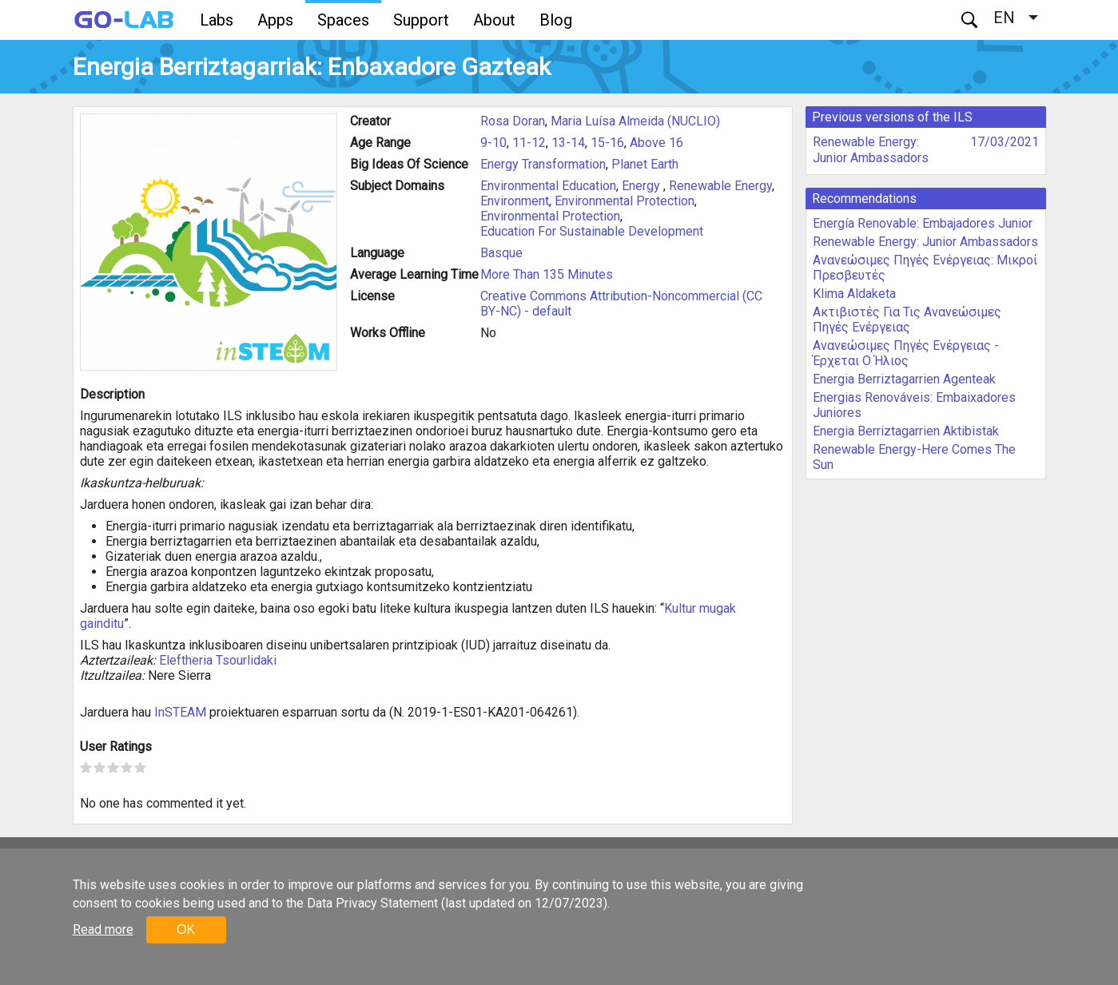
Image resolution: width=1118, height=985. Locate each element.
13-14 (568, 142)
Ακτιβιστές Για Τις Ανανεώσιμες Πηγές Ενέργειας (907, 319)
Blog (555, 20)
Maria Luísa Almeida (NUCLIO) (635, 121)
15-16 (607, 142)
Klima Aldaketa (854, 293)
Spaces (343, 20)
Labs (216, 20)
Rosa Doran (512, 121)
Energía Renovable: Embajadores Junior (922, 223)
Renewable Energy (720, 185)
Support (421, 20)
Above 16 (656, 142)
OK (186, 929)
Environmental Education (548, 185)
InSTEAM (180, 712)
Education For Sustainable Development (591, 231)
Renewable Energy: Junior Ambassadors (871, 149)
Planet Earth (644, 164)
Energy (642, 185)
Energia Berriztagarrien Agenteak (904, 379)
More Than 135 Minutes (546, 274)
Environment (514, 201)
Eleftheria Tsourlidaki (218, 660)
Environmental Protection (624, 201)
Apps (275, 20)
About (494, 20)
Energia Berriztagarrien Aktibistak (906, 431)
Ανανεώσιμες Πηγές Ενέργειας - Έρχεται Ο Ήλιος (906, 353)
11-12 (529, 142)
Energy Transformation (543, 164)
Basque (501, 252)
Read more (103, 929)
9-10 (493, 142)
